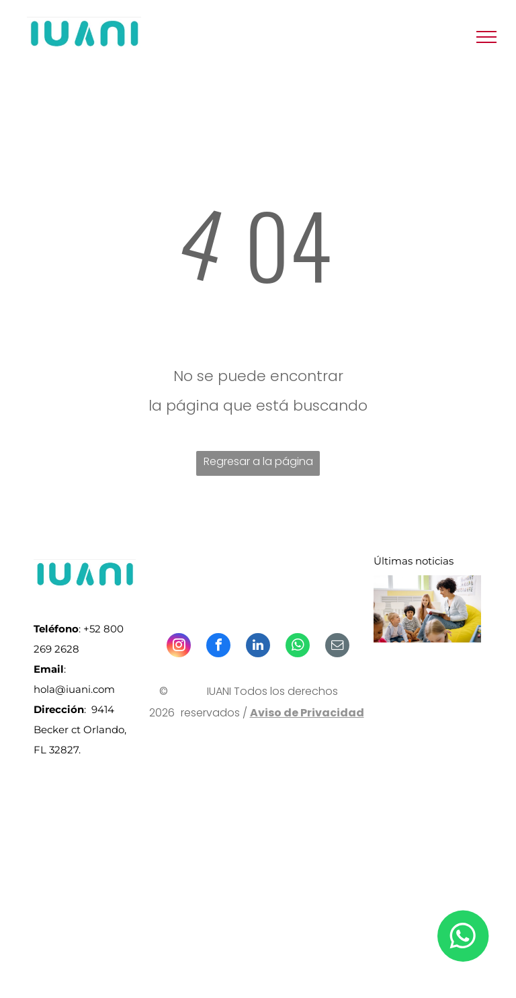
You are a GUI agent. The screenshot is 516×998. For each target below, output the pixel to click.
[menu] (486, 36)
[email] (337, 647)
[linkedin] (258, 647)
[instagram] (179, 647)
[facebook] (218, 647)
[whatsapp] (298, 647)
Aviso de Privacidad (307, 712)
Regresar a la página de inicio (258, 465)
